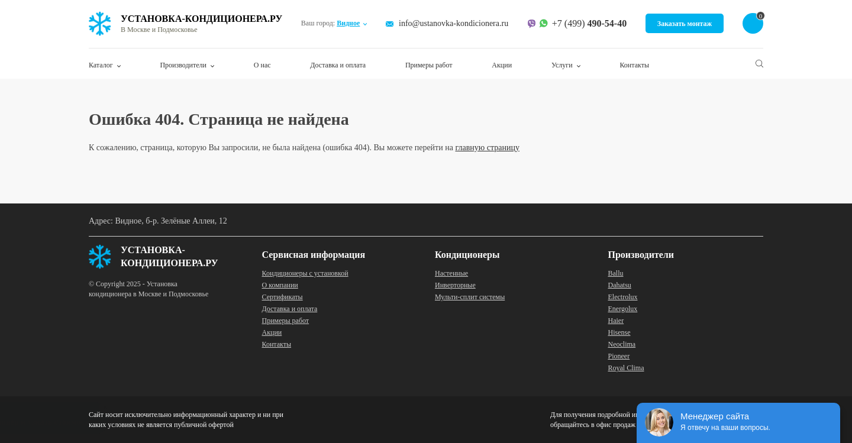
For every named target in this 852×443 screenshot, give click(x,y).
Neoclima (622, 344)
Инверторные (455, 285)
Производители (183, 65)
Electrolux (623, 297)
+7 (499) (589, 24)
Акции (502, 65)
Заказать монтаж (684, 24)
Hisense (619, 332)
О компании (280, 285)
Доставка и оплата (338, 65)
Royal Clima (626, 368)
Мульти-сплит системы (470, 297)
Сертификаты (282, 297)
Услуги (562, 65)
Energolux (623, 309)
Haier (616, 320)
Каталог (101, 65)
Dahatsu (619, 285)
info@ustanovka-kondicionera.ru (453, 23)
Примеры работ (429, 65)
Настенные (451, 273)
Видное (348, 23)
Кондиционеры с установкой (305, 273)
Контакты (634, 65)
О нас (262, 65)
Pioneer (619, 356)
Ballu (616, 273)
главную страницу (487, 147)
